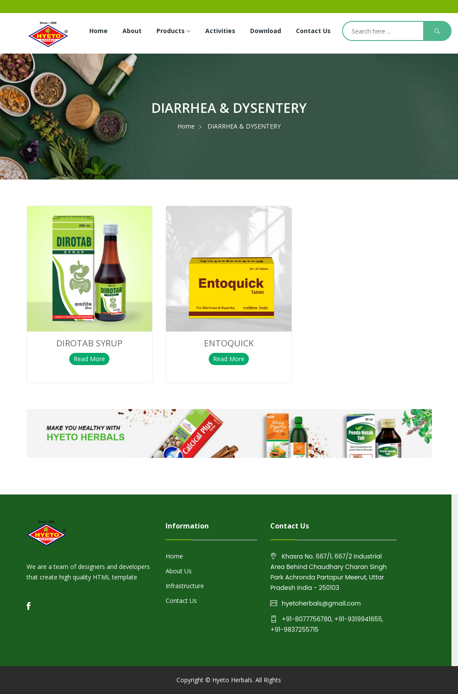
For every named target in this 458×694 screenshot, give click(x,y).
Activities (220, 31)
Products (173, 31)
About (132, 31)
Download (265, 31)
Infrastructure (185, 586)
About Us (179, 571)
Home (98, 31)
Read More (89, 359)
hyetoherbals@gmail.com (321, 603)
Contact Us (313, 31)
